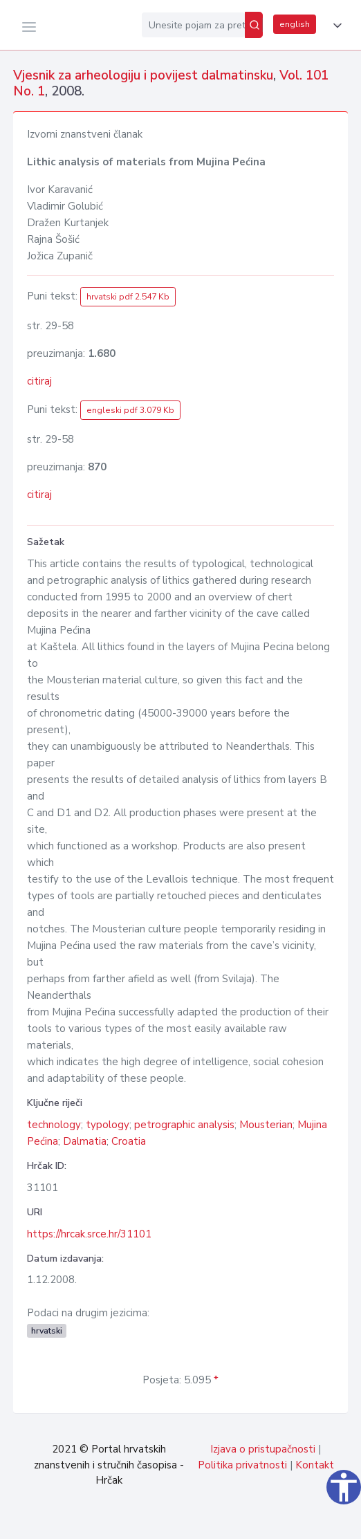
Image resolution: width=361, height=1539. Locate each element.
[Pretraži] (254, 25)
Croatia (128, 1141)
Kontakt (314, 1465)
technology (54, 1125)
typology (107, 1125)
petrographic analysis (184, 1125)
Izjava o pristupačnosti (262, 1449)
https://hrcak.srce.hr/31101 (89, 1234)
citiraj (39, 381)
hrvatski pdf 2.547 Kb (127, 296)
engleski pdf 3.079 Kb (130, 410)
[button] (335, 25)
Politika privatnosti (242, 1465)
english (294, 24)
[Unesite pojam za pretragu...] (193, 25)
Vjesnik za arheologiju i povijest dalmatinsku (143, 75)
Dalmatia (85, 1141)
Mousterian (266, 1125)
